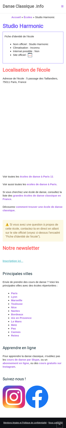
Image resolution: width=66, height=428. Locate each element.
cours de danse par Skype (23, 359)
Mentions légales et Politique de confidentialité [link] (25, 422)
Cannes (16, 331)
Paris (14, 293)
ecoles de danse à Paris (42, 184)
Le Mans (16, 321)
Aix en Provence (21, 317)
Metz (14, 324)
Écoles (28, 17)
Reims (15, 335)
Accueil (16, 17)
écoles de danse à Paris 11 (36, 176)
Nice (14, 307)
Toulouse (17, 303)
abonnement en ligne (16, 363)
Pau (13, 328)
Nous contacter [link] (55, 422)
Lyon (14, 296)
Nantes (15, 310)
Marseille (16, 300)
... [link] (13, 261)
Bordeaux (17, 314)
